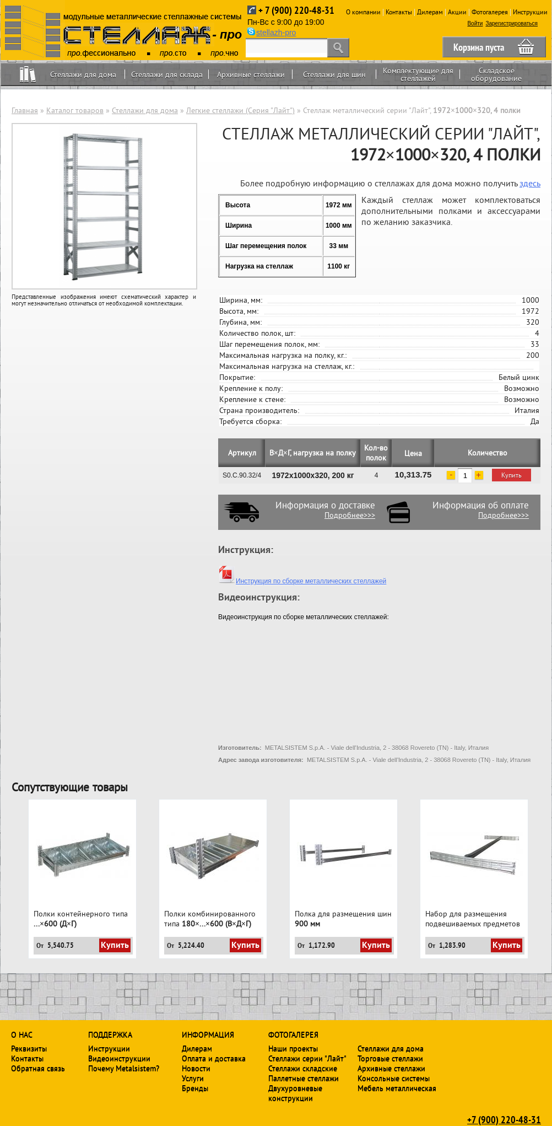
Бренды (195, 1088)
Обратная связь (38, 1068)
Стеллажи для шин (334, 74)
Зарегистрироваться (511, 23)
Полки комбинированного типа (210, 919)
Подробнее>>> (349, 515)
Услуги (193, 1078)
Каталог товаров (75, 110)
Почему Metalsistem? (123, 1068)
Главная (25, 110)
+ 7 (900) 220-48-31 (296, 10)
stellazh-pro (276, 32)
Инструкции (530, 12)
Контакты (399, 12)
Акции (457, 12)
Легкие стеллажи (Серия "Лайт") (240, 110)
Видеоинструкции (119, 1058)
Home (28, 74)
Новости (196, 1068)
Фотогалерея (490, 12)
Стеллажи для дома (83, 74)
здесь (529, 183)
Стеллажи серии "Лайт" (307, 1058)
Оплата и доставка (214, 1058)
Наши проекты (293, 1048)
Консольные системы (394, 1078)
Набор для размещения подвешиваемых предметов (472, 919)
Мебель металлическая (397, 1088)
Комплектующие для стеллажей (418, 74)
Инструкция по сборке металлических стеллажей (302, 581)
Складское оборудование (496, 74)
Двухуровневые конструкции (295, 1093)
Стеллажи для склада (167, 74)
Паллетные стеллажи (303, 1078)
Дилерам (430, 12)
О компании (363, 12)
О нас (22, 1034)
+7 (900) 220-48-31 (504, 1119)
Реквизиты (29, 1048)
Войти (475, 23)
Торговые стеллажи (390, 1058)
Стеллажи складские (302, 1068)
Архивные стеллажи (251, 74)
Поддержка (110, 1034)
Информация (208, 1034)
